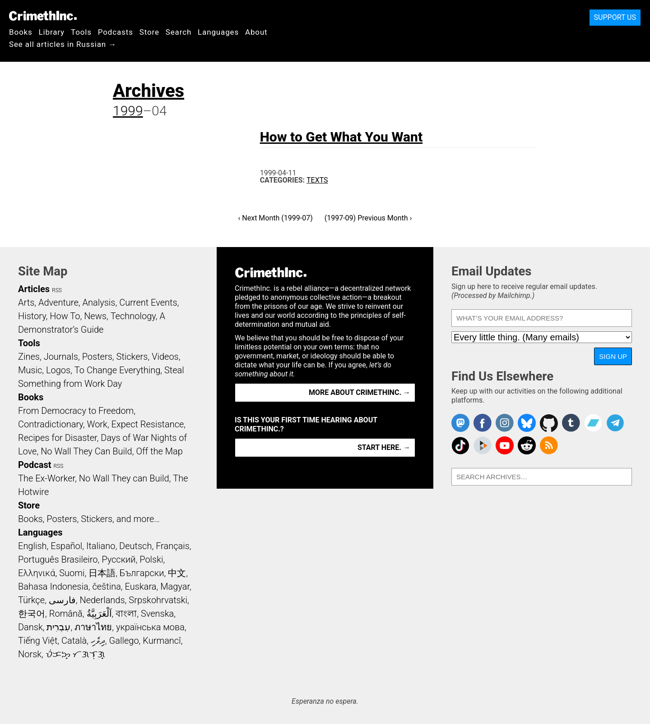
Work (97, 424)
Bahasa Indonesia (53, 586)
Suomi (71, 573)
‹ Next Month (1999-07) (275, 218)
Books (20, 32)
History (32, 316)
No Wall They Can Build (86, 451)
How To (65, 316)
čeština (106, 586)
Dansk (30, 627)
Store (149, 32)
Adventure (58, 302)
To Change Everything (117, 370)
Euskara (141, 586)
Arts (26, 302)
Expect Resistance (147, 424)
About (256, 32)
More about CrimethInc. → (359, 392)
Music (30, 370)
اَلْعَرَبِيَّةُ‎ (99, 613)
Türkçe (31, 600)
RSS (57, 290)
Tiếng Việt (37, 640)
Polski (151, 559)
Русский (118, 559)
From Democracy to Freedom (76, 410)
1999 (128, 111)
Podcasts (115, 32)
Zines (29, 356)
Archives (148, 90)
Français (173, 546)
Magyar (175, 586)
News (95, 316)
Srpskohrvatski (158, 600)
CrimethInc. (43, 16)
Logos (58, 370)
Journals (61, 356)
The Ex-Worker (46, 478)
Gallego (124, 640)
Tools (81, 32)
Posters (97, 356)
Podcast (34, 464)
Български (142, 573)
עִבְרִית (58, 627)
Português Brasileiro (58, 559)
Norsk (30, 654)
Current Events (148, 302)
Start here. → (384, 447)
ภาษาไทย (93, 627)
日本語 (102, 573)
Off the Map (159, 451)
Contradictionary (50, 424)
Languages (218, 32)
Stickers (132, 356)
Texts (317, 180)
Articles (34, 289)
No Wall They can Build (124, 478)
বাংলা (126, 613)
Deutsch (135, 546)
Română (66, 613)
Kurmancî (162, 640)
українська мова (150, 627)
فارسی (62, 600)
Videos (165, 356)
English (32, 546)
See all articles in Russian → (62, 44)
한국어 (31, 613)
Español (66, 546)
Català (74, 640)
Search (178, 32)
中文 (177, 573)
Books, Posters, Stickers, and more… (89, 518)
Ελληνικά (36, 573)
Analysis (98, 302)
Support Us (615, 17)
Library (52, 32)
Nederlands (102, 600)
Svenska (157, 613)
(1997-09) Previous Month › (368, 218)
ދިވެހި (98, 640)
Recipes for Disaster (57, 437)
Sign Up (613, 356)
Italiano (100, 546)
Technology (133, 316)
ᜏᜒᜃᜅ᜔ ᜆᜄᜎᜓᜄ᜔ (75, 654)
